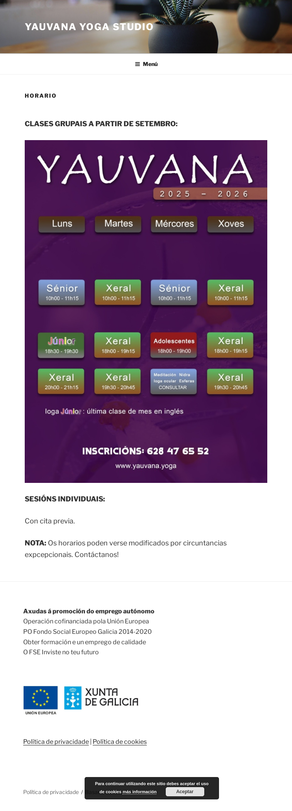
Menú (146, 64)
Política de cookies (120, 741)
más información (139, 791)
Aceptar (185, 791)
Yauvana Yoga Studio (89, 26)
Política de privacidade (56, 741)
